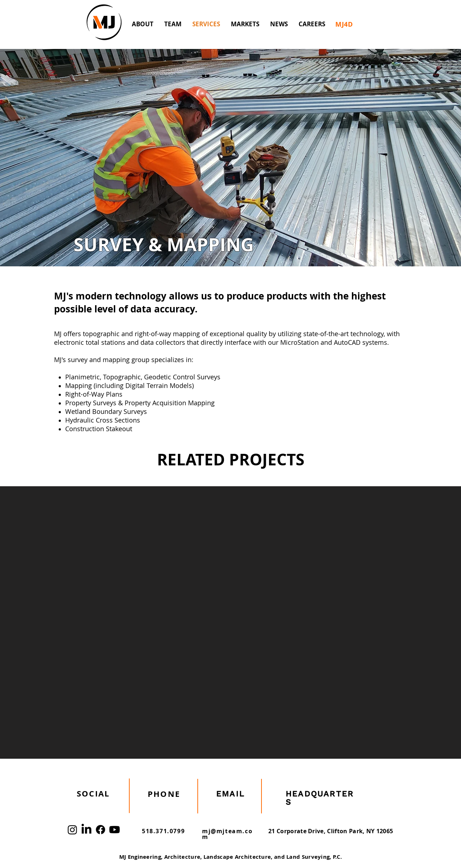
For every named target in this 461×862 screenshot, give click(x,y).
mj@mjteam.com (227, 834)
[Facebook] (100, 829)
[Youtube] (114, 829)
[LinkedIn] (86, 829)
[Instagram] (72, 829)
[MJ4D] (344, 24)
